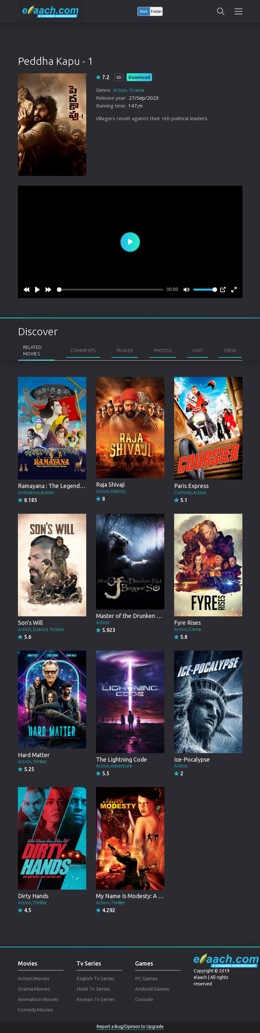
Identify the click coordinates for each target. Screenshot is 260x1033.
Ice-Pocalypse (192, 759)
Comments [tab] (83, 350)
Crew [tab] (230, 350)
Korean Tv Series (95, 999)
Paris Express (191, 485)
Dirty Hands (33, 896)
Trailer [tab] (124, 350)
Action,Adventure (114, 766)
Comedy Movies (35, 1009)
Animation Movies (38, 999)
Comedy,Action (190, 492)
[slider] (110, 289)
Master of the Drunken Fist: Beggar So (146, 615)
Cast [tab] (197, 350)
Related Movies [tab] (32, 350)
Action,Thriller (32, 761)
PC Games (146, 978)
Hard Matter (34, 755)
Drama (136, 90)
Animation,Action (36, 492)
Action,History (111, 491)
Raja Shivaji (110, 484)
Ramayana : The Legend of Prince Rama (69, 485)
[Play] (37, 289)
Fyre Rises (187, 622)
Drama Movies (34, 989)
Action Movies (33, 978)
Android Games (152, 989)
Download (139, 77)
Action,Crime (187, 629)
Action (120, 90)
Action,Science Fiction (41, 629)
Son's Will (30, 622)
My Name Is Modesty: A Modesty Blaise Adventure (161, 896)
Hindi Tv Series (93, 989)
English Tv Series (95, 978)
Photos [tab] (162, 350)
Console (144, 999)
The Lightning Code (121, 759)
